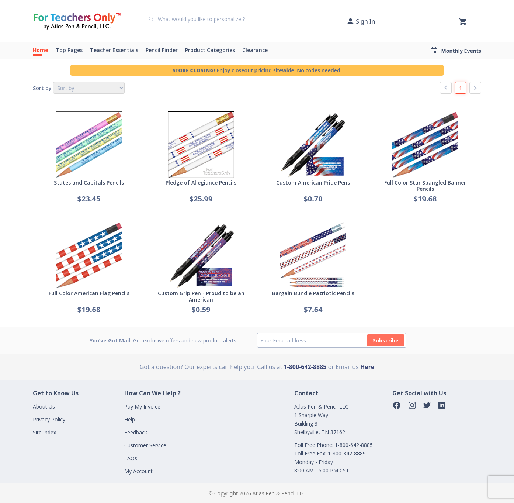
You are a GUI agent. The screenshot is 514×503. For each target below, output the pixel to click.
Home (40, 50)
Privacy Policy (49, 419)
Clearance (255, 50)
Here (367, 367)
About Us (44, 406)
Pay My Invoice (142, 406)
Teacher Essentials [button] (114, 50)
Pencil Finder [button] (162, 50)
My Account (138, 471)
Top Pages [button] (69, 50)
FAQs (130, 458)
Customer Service (145, 445)
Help (129, 419)
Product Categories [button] (210, 50)
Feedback (135, 432)
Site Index (44, 432)
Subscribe (386, 340)
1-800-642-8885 (305, 367)
